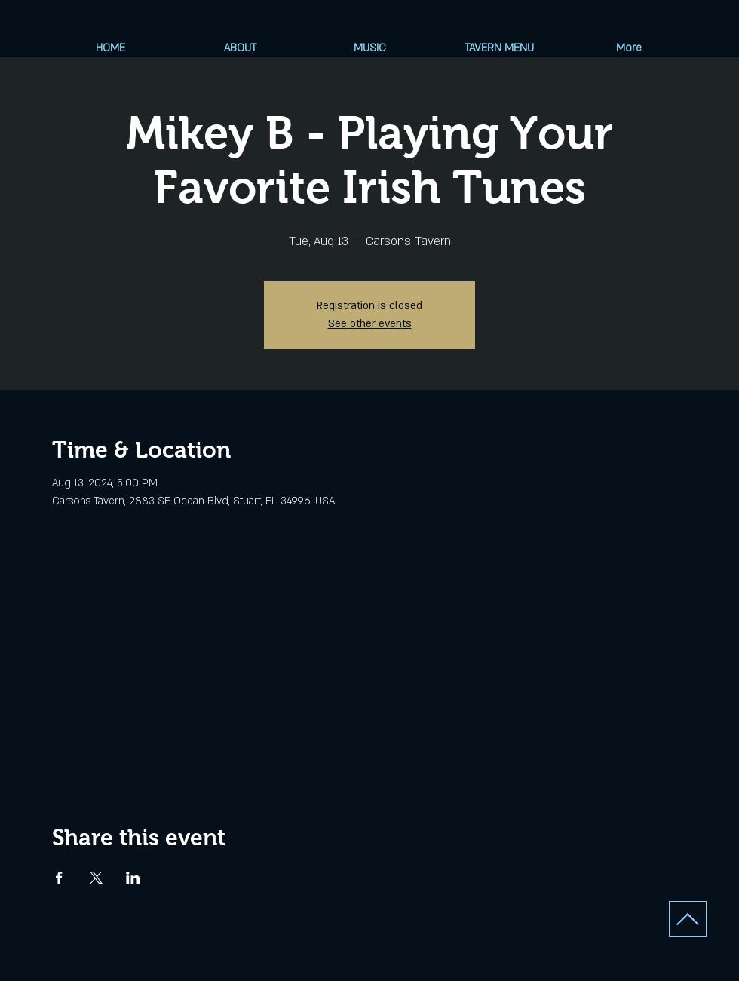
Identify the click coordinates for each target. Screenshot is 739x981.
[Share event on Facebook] (59, 878)
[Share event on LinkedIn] (133, 878)
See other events (370, 324)
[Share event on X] (96, 878)
